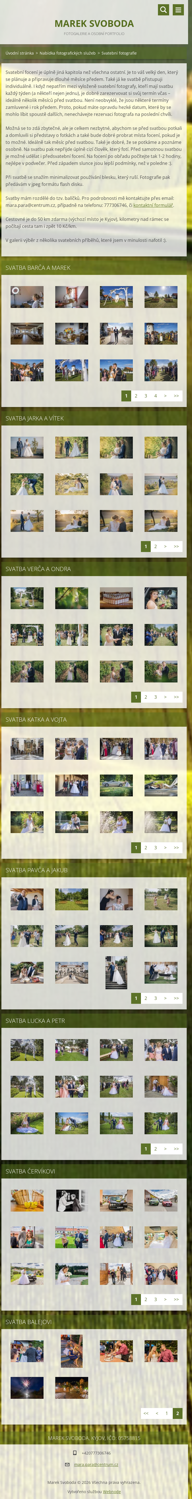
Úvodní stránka (20, 53)
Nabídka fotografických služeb (68, 53)
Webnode (112, 1491)
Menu (178, 9)
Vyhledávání (163, 9)
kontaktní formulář (153, 205)
